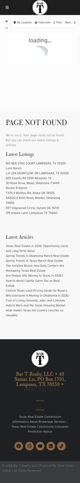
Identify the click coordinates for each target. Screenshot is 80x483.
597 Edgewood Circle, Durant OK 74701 (32, 208)
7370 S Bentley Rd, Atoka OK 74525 (30, 193)
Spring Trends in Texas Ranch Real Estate (34, 260)
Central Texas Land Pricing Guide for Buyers (36, 290)
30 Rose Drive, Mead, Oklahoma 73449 (33, 183)
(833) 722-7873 (40, 389)
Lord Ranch (14, 168)
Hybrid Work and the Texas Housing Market (35, 305)
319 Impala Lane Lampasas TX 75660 (31, 213)
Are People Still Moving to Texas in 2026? (34, 275)
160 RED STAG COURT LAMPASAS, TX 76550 (36, 163)
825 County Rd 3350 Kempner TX (29, 178)
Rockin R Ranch (16, 188)
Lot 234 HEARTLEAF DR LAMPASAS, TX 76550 (37, 173)
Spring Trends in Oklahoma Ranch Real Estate (37, 255)
